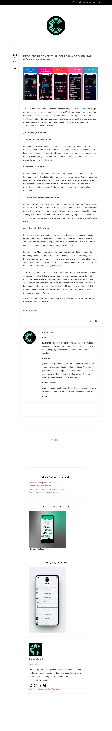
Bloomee (33, 310)
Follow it (58, 343)
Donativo (71, 370)
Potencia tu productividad (40, 486)
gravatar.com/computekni (40, 689)
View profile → (57, 689)
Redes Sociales (74, 388)
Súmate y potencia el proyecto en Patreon (47, 489)
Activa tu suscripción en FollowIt (43, 483)
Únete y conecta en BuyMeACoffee (44, 492)
